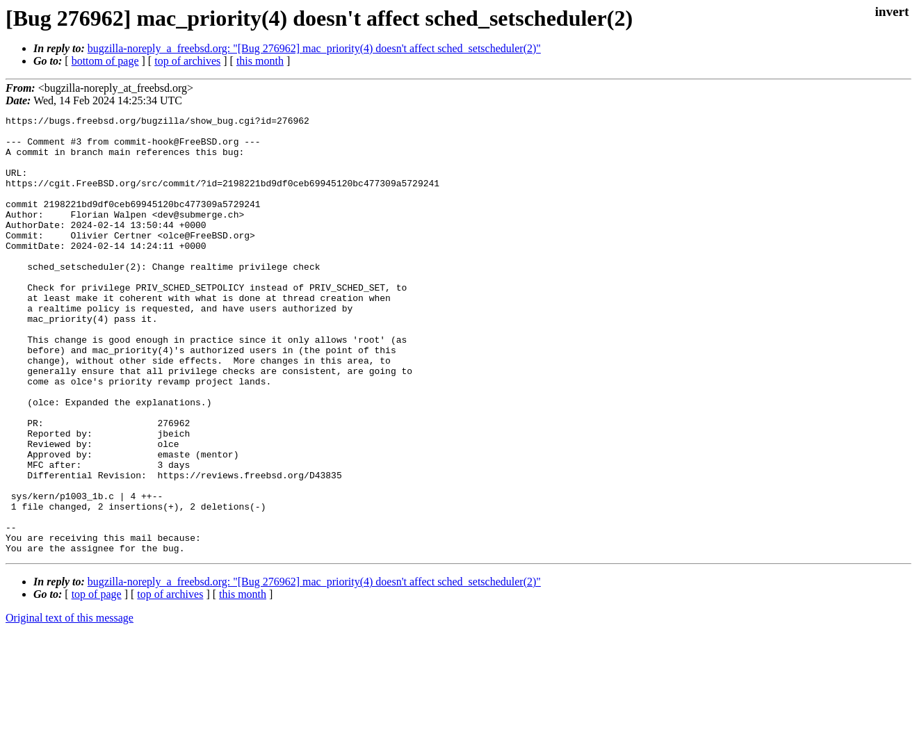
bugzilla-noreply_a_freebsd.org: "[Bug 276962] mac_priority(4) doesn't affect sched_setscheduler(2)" (314, 48)
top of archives (187, 61)
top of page (97, 682)
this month (260, 61)
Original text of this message (69, 705)
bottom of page (105, 61)
